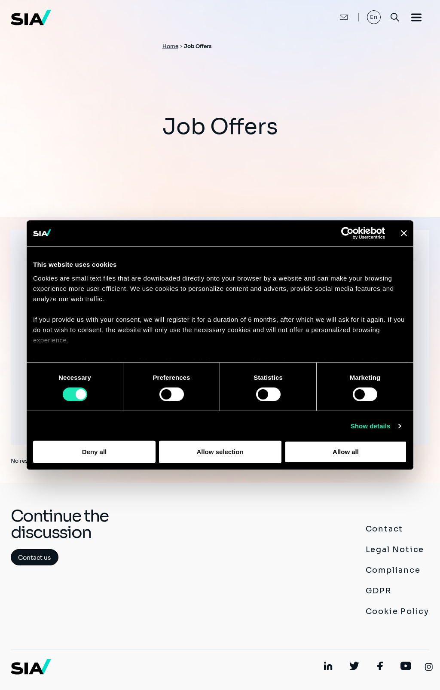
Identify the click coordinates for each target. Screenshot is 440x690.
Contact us (34, 558)
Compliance (393, 570)
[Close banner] (404, 233)
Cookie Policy (397, 611)
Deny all (94, 451)
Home (170, 46)
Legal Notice (395, 549)
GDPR (379, 590)
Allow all (346, 451)
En (374, 17)
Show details (371, 426)
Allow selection (219, 451)
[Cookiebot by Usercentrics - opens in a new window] (347, 233)
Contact (384, 529)
